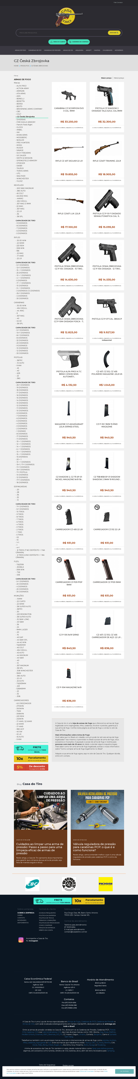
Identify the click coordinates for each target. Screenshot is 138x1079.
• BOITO (19, 106)
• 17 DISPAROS (22, 393)
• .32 (17, 497)
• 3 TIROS (19, 527)
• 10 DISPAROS (22, 286)
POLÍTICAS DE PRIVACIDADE (49, 923)
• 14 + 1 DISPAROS (23, 447)
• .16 (17, 635)
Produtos (24, 66)
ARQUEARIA (79, 50)
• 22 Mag (19, 206)
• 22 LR (18, 734)
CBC (93, 1043)
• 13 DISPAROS (22, 403)
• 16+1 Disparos (23, 470)
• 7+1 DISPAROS (22, 507)
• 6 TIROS (19, 522)
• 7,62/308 (20, 564)
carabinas (31, 1043)
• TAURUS (20, 168)
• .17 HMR (20, 256)
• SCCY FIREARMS (23, 153)
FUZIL (16, 561)
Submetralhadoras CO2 (51, 1032)
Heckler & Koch (28, 1034)
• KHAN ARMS (21, 135)
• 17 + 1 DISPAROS (23, 283)
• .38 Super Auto (23, 606)
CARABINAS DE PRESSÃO (52, 50)
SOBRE (20, 915)
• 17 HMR (19, 726)
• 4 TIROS (19, 524)
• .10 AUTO (20, 363)
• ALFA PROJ (21, 86)
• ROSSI (19, 145)
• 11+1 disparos (22, 467)
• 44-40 (19, 321)
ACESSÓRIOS (119, 50)
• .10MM (19, 599)
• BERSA (19, 104)
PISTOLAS (18, 357)
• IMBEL (19, 130)
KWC (45, 1034)
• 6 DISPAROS (21, 418)
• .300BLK (20, 567)
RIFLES (17, 237)
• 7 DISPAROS (21, 416)
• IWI (18, 132)
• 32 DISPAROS (22, 340)
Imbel (50, 1045)
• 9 (17, 313)
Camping (110, 1051)
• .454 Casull (21, 650)
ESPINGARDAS (20, 487)
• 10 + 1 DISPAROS (23, 275)
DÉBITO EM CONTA (46, 930)
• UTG (18, 173)
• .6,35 (18, 373)
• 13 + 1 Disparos (23, 462)
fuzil (49, 1043)
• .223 (18, 686)
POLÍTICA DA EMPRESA (47, 915)
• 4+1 (17, 548)
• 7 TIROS (19, 519)
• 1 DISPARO (21, 431)
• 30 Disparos (22, 298)
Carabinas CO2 (32, 1032)
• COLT (18, 114)
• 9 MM (18, 365)
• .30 (17, 612)
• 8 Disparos (21, 226)
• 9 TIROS (19, 514)
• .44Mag (19, 198)
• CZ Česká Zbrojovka (25, 117)
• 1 (16, 545)
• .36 (17, 214)
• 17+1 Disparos (23, 480)
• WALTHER (20, 176)
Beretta (107, 1043)
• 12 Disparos (22, 477)
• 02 (17, 537)
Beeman (52, 1034)
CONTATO (21, 918)
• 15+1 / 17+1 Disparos (25, 465)
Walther (112, 1032)
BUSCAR (114, 33)
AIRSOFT (88, 50)
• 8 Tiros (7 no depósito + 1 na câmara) (30, 551)
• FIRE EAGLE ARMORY (25, 122)
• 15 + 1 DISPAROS (23, 454)
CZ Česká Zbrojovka (39, 66)
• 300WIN (20, 709)
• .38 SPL (19, 216)
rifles (25, 1043)
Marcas (17, 83)
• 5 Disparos (21, 233)
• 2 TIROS (19, 530)
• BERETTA (20, 101)
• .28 (17, 492)
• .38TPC (19, 360)
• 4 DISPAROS (21, 296)
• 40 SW (19, 732)
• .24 (17, 627)
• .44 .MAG (20, 311)
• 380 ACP (20, 729)
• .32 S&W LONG (22, 619)
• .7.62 (18, 572)
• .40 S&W (20, 622)
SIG (57, 1034)
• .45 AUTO (20, 653)
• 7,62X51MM (21, 645)
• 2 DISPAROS (21, 429)
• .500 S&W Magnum (25, 188)
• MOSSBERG (21, 137)
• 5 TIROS (19, 535)
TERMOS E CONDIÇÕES (47, 920)
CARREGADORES (21, 700)
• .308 (18, 696)
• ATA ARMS (21, 93)
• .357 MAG (20, 209)
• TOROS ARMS (22, 171)
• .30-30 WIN (21, 240)
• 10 (17, 540)
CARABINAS (19, 303)
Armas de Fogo (74, 1022)
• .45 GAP (19, 637)
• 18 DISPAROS (22, 390)
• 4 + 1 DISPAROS (23, 278)
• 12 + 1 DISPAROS (23, 444)
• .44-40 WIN (21, 642)
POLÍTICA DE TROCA (46, 918)
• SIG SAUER (21, 155)
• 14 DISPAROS (22, 400)
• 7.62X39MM (21, 683)
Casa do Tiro (32, 784)
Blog (19, 784)
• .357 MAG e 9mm (23, 204)
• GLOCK (19, 127)
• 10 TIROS (20, 512)
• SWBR (19, 166)
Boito (86, 1045)
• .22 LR (19, 211)
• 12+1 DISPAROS (23, 268)
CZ (97, 1043)
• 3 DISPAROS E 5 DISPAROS (28, 291)
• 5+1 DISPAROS (22, 265)
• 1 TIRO (19, 532)
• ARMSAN (20, 91)
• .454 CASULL (21, 201)
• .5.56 (18, 575)
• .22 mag (19, 253)
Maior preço (106, 78)
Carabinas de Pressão (105, 1022)
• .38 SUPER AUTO (23, 617)
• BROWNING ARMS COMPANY (29, 109)
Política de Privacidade (87, 1071)
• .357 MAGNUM (22, 665)
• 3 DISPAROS (21, 426)
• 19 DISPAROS (22, 388)
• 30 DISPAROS (22, 592)
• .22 (17, 376)
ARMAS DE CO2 (68, 50)
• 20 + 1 (18, 459)
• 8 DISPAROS (21, 338)
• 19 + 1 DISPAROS (23, 441)
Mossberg (101, 1045)
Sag (101, 1032)
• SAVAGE (19, 150)
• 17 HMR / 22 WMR (24, 721)
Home (16, 66)
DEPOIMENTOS (22, 923)
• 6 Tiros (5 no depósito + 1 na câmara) (30, 556)
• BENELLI (20, 99)
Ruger (56, 1045)
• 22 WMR (20, 724)
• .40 (17, 318)
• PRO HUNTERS (23, 143)
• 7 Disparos (21, 228)
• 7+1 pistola (21, 472)
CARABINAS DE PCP (34, 50)
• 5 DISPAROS (21, 280)
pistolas (106, 1040)
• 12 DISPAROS (22, 351)
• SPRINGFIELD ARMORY (26, 161)
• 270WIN (20, 706)
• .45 (17, 368)
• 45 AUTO (20, 737)
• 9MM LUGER (22, 630)
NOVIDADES (21, 920)
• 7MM (18, 711)
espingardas (41, 1043)
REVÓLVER (19, 185)
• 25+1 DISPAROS (23, 385)
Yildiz (40, 1045)
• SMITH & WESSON (24, 158)
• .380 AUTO (21, 191)
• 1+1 (17, 542)
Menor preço (119, 78)
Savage (92, 1045)
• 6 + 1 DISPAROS (23, 449)
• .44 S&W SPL (22, 640)
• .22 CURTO (20, 601)
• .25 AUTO (20, 681)
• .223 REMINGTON (23, 614)
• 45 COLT (19, 193)
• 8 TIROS (20, 517)
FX (61, 1034)
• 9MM (18, 673)
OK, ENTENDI (124, 1071)
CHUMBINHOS (107, 50)
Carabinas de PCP (88, 1022)
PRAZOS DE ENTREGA (47, 928)
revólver (112, 1040)
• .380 (18, 378)
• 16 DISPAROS (22, 395)
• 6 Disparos (21, 231)
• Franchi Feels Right (24, 125)
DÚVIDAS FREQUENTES (47, 913)
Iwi (61, 1045)
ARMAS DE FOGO (20, 50)
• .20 (17, 490)
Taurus (88, 1043)
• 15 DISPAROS (22, 398)
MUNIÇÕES (19, 596)
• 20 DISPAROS (22, 343)
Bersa (45, 1045)
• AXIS (18, 96)
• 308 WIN (20, 248)
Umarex (82, 1034)
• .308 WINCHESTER (24, 671)
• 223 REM (20, 246)
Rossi (106, 1032)
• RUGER (19, 148)
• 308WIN (20, 714)
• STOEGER (20, 163)
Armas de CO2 (28, 1024)
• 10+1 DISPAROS (23, 333)
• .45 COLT (20, 648)
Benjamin (98, 1034)
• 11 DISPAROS (22, 408)
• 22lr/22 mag (22, 196)
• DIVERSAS (21, 120)
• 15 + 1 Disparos (23, 270)
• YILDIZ (19, 181)
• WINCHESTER (22, 179)
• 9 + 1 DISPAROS (23, 288)
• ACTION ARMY (22, 88)
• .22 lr (19, 258)
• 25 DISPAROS (22, 273)
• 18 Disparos (22, 482)
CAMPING (97, 50)
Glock (34, 1045)
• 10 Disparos (22, 475)
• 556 (17, 251)
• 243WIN (19, 719)
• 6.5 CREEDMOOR (23, 703)
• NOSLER (20, 140)
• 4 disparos (21, 587)
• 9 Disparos (21, 223)
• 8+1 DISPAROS (22, 335)
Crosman (39, 1034)
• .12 (17, 500)
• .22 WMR (20, 243)
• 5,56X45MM (21, 689)
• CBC (18, 111)
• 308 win (20, 570)
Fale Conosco (118, 2)
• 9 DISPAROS (21, 346)
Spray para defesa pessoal (102, 1048)
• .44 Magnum (22, 655)
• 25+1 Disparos (23, 293)
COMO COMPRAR (45, 925)
